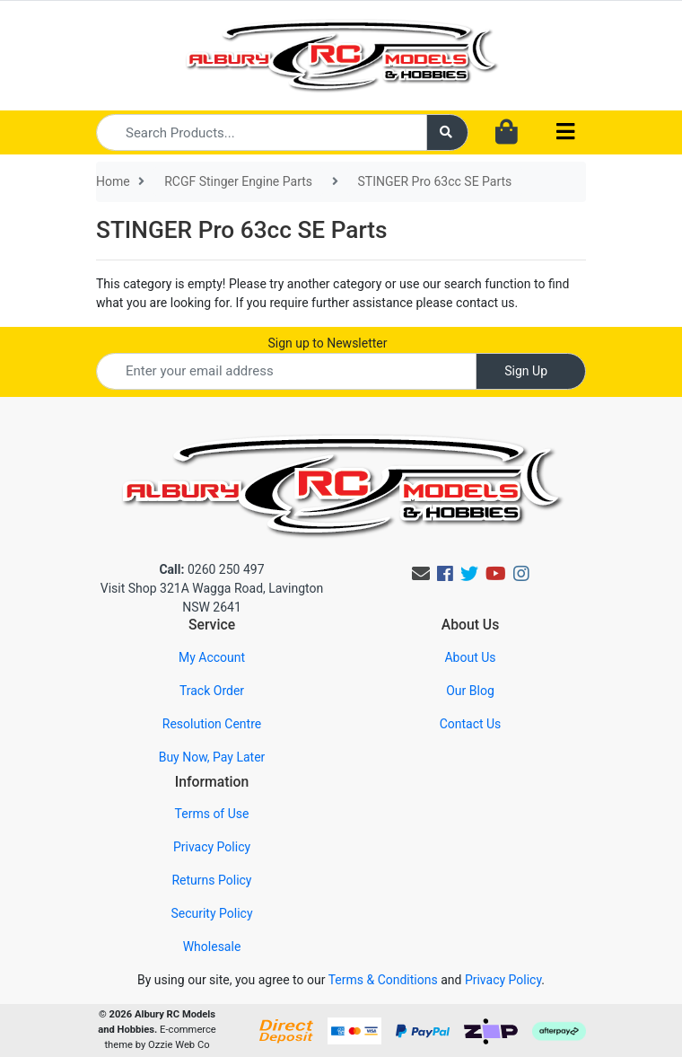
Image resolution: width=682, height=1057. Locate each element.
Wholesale (212, 946)
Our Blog (470, 690)
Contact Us (471, 724)
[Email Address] (286, 371)
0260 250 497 (211, 569)
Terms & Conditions (383, 980)
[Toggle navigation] (565, 132)
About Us (469, 657)
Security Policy (211, 913)
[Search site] (447, 132)
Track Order (211, 690)
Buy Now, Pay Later (212, 757)
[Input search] (261, 132)
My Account (212, 657)
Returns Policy (211, 880)
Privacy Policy (211, 847)
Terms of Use (212, 813)
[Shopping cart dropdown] (506, 132)
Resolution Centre (211, 724)
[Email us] (421, 574)
